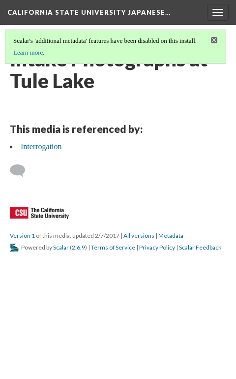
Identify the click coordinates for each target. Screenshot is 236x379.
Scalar (61, 247)
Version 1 (22, 235)
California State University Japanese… (89, 12)
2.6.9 (78, 247)
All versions (138, 235)
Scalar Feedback (200, 247)
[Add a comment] (22, 170)
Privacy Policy (157, 247)
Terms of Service (113, 247)
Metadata (170, 235)
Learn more (28, 52)
